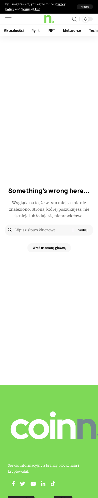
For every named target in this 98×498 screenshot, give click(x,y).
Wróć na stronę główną (49, 248)
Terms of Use (30, 9)
